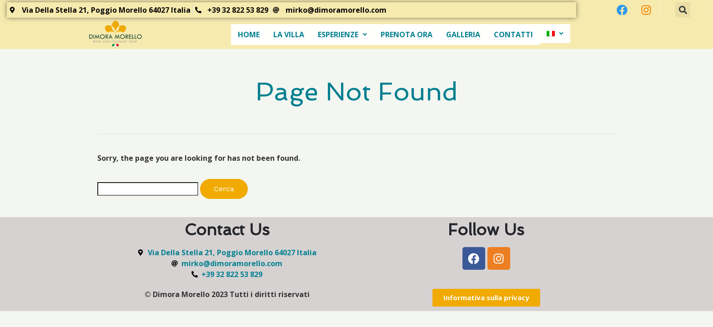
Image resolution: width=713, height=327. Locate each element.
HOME (249, 35)
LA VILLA (288, 35)
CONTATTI (513, 35)
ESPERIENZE (342, 35)
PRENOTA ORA (406, 35)
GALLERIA (463, 35)
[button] (682, 9)
